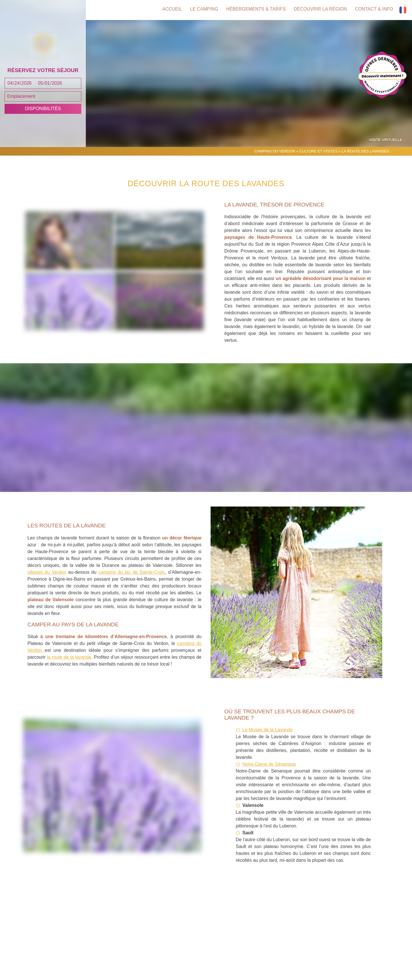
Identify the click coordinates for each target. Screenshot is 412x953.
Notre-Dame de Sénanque (269, 775)
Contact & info (374, 10)
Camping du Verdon (274, 162)
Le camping (201, 10)
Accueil (167, 10)
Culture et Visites (318, 162)
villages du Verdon (46, 583)
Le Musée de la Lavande (267, 741)
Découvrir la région (319, 10)
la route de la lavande (69, 668)
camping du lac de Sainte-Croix (131, 583)
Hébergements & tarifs (254, 10)
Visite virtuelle (386, 152)
